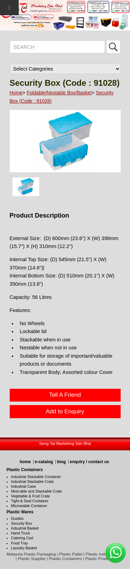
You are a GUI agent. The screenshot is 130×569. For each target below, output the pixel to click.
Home (16, 92)
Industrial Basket (25, 528)
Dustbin (17, 518)
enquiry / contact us (89, 461)
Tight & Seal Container (30, 501)
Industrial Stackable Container (36, 477)
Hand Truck (20, 533)
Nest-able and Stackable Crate (36, 491)
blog (61, 461)
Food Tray (19, 543)
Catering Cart (22, 538)
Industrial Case (23, 486)
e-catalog (44, 461)
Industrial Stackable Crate (32, 481)
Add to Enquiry (65, 411)
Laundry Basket (24, 548)
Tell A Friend (65, 395)
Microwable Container (29, 506)
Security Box (21, 523)
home (25, 461)
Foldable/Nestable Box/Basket (59, 92)
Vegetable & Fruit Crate (30, 496)
